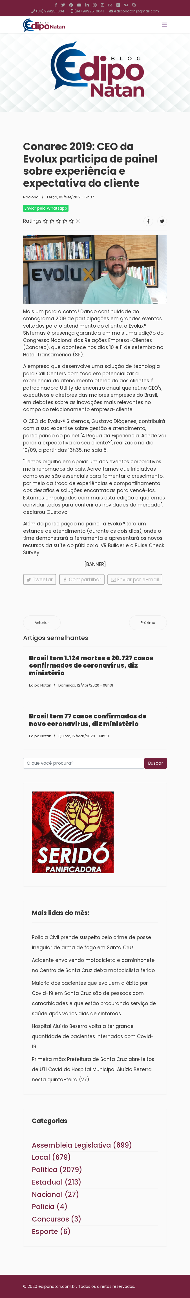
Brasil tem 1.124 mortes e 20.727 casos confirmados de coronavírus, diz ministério (91, 665)
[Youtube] (79, 5)
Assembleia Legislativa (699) (82, 1145)
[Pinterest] (71, 5)
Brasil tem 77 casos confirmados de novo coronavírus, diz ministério (87, 720)
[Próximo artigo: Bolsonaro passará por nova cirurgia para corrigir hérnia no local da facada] (148, 622)
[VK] (126, 5)
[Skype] (134, 5)
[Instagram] (102, 5)
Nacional (31, 197)
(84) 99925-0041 (50, 11)
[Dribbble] (95, 5)
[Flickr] (118, 5)
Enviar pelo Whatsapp (46, 208)
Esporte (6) (51, 1231)
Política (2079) (57, 1169)
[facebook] (56, 5)
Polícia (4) (50, 1206)
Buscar (155, 763)
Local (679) (51, 1157)
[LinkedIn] (87, 5)
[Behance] (110, 5)
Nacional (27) (55, 1194)
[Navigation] (164, 24)
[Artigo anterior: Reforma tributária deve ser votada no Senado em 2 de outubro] (42, 622)
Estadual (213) (56, 1182)
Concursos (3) (56, 1219)
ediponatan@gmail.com (136, 11)
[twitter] (63, 5)
